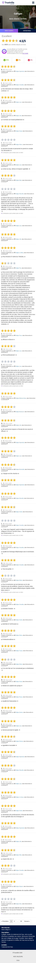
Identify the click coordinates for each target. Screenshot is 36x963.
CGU (18, 960)
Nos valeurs (18, 956)
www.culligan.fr (5, 929)
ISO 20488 (25, 53)
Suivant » (27, 921)
